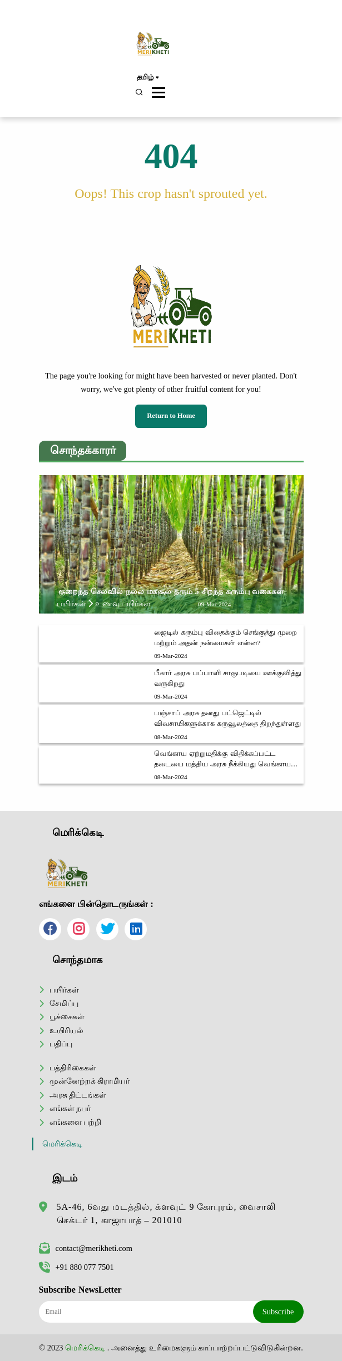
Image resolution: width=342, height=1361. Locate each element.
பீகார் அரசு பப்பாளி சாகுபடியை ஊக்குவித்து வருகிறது (227, 678)
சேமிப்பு (63, 1003)
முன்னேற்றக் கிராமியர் (89, 1080)
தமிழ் (147, 77)
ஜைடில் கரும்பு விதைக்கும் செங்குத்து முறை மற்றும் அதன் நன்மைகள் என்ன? (225, 638)
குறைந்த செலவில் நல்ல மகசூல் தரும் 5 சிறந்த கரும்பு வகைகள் (171, 591)
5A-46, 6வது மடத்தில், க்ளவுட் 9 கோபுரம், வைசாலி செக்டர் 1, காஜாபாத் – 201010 (166, 1213)
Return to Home (171, 416)
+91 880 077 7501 (76, 1267)
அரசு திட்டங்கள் (78, 1094)
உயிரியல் (66, 1030)
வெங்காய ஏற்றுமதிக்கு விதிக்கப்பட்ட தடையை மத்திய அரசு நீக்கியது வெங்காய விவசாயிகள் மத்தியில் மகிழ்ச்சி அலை (222, 760)
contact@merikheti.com (85, 1248)
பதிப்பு (60, 1043)
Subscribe (278, 1311)
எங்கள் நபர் (70, 1108)
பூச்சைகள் (67, 1016)
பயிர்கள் (64, 989)
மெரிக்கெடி (62, 1144)
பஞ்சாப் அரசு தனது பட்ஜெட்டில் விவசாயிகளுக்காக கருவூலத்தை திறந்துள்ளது (227, 718)
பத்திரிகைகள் (72, 1067)
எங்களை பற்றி (75, 1122)
